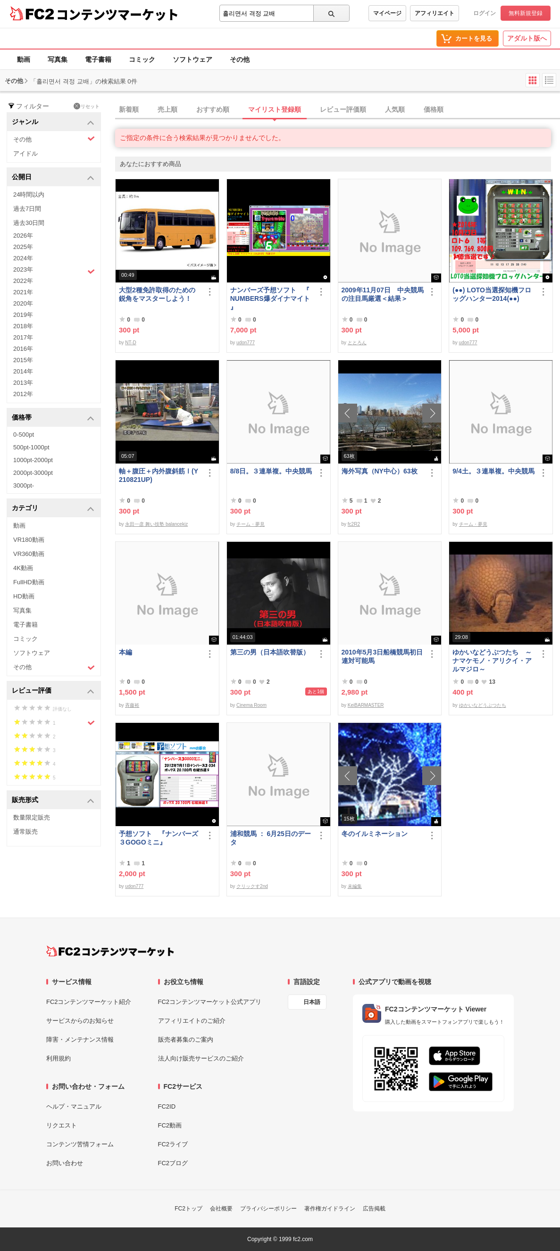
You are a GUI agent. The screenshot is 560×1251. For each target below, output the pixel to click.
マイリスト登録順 (274, 109)
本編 (125, 652)
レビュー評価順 (343, 109)
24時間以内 (28, 194)
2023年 (54, 270)
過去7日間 (27, 208)
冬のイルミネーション (375, 833)
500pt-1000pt (31, 447)
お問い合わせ (64, 1163)
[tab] (337, 109)
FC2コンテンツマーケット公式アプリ (210, 1001)
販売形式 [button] (53, 800)
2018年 (23, 326)
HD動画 (23, 596)
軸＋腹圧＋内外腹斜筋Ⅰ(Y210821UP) (158, 475)
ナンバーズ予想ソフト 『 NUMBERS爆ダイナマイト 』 (270, 298)
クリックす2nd (252, 886)
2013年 (23, 382)
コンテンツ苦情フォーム (80, 1144)
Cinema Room (251, 705)
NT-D (130, 342)
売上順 (167, 109)
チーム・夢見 (250, 524)
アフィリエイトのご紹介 (192, 1020)
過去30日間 (28, 222)
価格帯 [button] (53, 418)
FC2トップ (188, 1208)
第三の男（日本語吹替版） (269, 652)
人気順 (395, 109)
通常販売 (25, 831)
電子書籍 (98, 59)
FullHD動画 (28, 582)
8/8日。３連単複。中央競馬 (271, 471)
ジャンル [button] (53, 122)
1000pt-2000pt (33, 460)
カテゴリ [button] (53, 508)
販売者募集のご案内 (185, 1039)
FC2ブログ (173, 1163)
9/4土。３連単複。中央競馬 (493, 471)
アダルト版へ (527, 38)
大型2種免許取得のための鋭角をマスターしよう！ (157, 294)
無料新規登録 (526, 13)
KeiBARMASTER (366, 705)
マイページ (387, 13)
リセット (87, 106)
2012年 (23, 394)
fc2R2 (354, 524)
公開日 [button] (53, 177)
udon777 (245, 342)
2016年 (23, 348)
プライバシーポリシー (268, 1208)
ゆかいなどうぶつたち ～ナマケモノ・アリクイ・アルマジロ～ (492, 660)
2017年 (23, 337)
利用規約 (58, 1058)
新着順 (129, 109)
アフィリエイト (434, 13)
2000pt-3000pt (33, 472)
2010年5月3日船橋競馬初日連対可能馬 (382, 656)
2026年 (23, 235)
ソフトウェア (192, 59)
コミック (142, 59)
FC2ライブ (173, 1144)
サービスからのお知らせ (80, 1020)
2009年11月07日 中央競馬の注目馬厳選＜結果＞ (383, 294)
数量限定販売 (31, 817)
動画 (23, 59)
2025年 (23, 246)
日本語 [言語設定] (311, 1002)
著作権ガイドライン (329, 1208)
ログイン (484, 13)
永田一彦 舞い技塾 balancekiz (156, 524)
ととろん (357, 342)
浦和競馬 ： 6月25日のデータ (270, 838)
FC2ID (167, 1106)
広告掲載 (374, 1208)
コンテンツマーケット (117, 14)
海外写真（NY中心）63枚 (380, 471)
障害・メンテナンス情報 (80, 1039)
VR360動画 (28, 553)
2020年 (23, 303)
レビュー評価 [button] (53, 691)
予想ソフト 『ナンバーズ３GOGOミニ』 (158, 838)
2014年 (23, 371)
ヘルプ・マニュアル (73, 1106)
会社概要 (221, 1208)
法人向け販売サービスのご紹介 (201, 1058)
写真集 (57, 59)
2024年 (23, 258)
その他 (240, 59)
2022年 (23, 280)
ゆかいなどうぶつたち (482, 705)
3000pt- (23, 485)
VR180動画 (28, 539)
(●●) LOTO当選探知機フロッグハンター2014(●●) (491, 294)
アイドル (25, 153)
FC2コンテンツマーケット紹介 (89, 1001)
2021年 (23, 292)
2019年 (23, 314)
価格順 (433, 109)
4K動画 (23, 568)
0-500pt (23, 434)
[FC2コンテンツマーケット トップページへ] (110, 951)
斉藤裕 (132, 705)
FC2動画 (170, 1125)
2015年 (23, 360)
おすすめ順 (212, 109)
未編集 (355, 886)
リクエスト (61, 1125)
